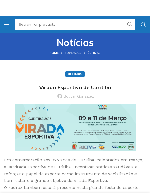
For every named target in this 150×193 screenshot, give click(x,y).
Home (54, 53)
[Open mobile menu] (6, 24)
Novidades (73, 53)
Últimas (94, 53)
